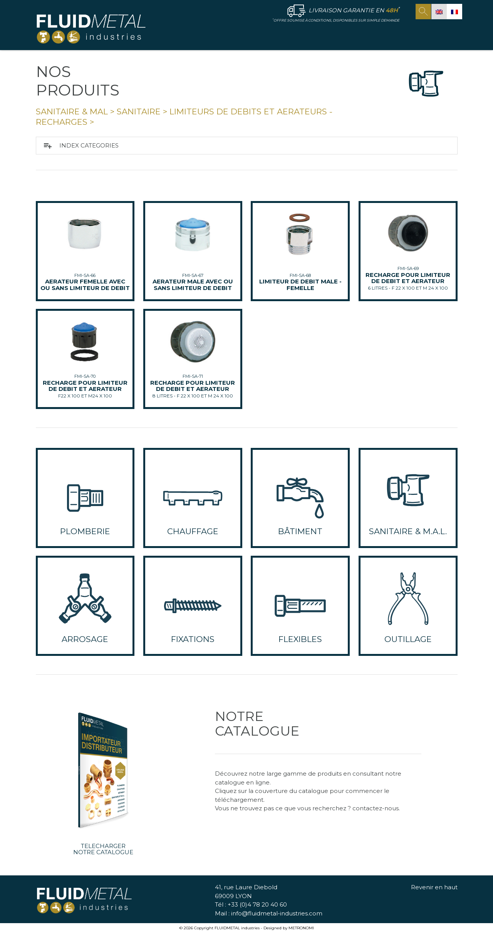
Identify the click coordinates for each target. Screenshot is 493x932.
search (423, 11)
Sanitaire (139, 111)
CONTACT (433, 33)
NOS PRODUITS (308, 33)
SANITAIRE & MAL (72, 111)
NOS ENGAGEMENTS (378, 33)
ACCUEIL (209, 33)
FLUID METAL (250, 33)
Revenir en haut (434, 887)
